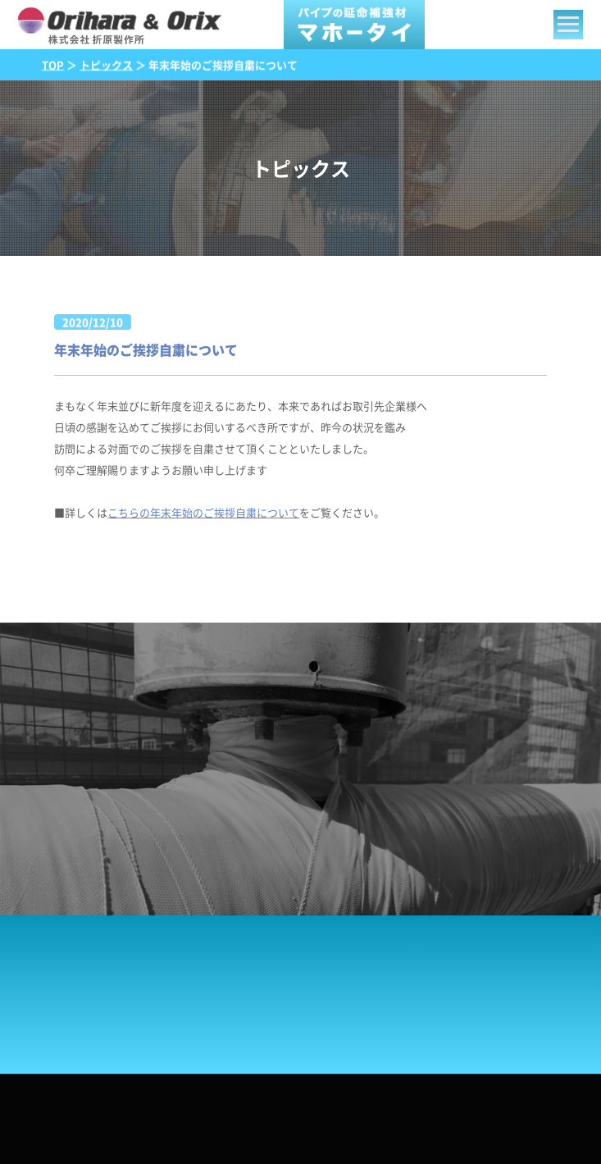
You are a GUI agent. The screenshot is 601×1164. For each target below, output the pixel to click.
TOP (53, 64)
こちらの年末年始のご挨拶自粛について (203, 512)
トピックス (106, 64)
